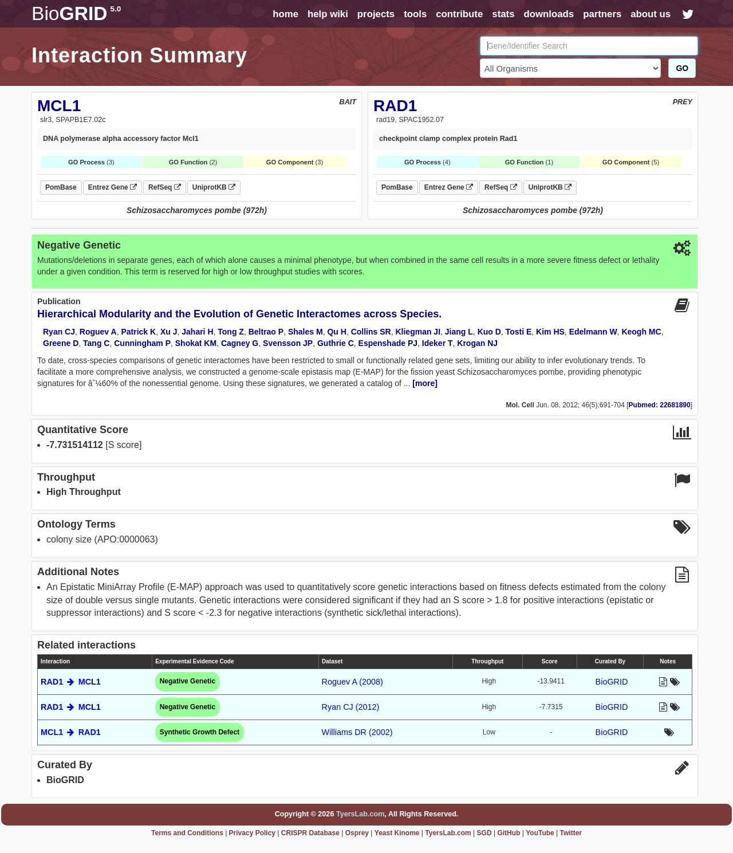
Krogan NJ (477, 343)
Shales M (305, 331)
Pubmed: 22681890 (660, 405)
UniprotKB (213, 187)
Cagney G (239, 343)
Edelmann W (593, 331)
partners (602, 14)
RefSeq (164, 187)
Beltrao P (266, 331)
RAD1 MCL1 (71, 681)
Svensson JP (288, 343)
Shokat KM (195, 343)
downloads (548, 14)
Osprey (357, 833)
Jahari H (197, 331)
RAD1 (395, 106)
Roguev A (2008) (352, 681)
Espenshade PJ (388, 343)
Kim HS (550, 331)
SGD (484, 833)
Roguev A (98, 331)
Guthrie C (335, 343)
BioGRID (612, 681)
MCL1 (59, 106)
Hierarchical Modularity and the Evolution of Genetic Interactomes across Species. (239, 314)
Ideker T (437, 343)
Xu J (169, 331)
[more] (425, 383)
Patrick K (138, 331)
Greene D (60, 343)
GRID (76, 13)
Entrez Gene (112, 187)
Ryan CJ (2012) (351, 707)
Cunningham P (142, 343)
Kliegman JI (417, 331)
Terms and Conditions (187, 833)
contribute (459, 14)
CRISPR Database (310, 833)
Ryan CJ (59, 331)
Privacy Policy (252, 833)
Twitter (571, 833)
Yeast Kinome (397, 833)
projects (376, 14)
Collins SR (371, 331)
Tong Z (231, 331)
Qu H (336, 331)
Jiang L (459, 331)
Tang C (96, 343)
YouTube (540, 833)
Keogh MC (641, 331)
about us (650, 14)
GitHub (508, 833)
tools (415, 14)
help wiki (328, 14)
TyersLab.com (360, 814)
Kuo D (489, 331)
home (285, 14)
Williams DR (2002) (357, 732)
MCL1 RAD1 (71, 732)
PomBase (61, 187)
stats (503, 14)
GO (682, 68)
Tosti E (519, 331)
